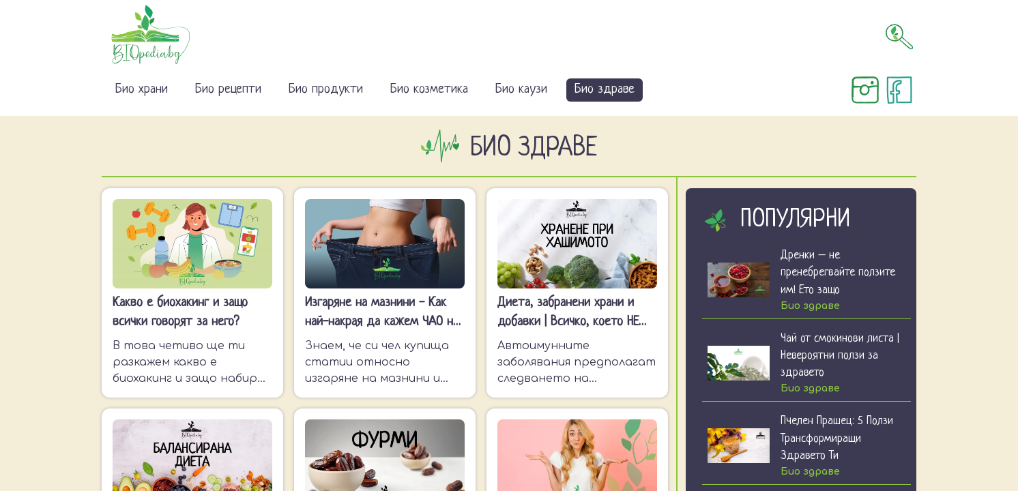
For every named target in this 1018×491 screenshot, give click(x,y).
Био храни (141, 90)
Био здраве (605, 90)
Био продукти (326, 90)
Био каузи (521, 90)
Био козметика (429, 90)
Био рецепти (228, 90)
